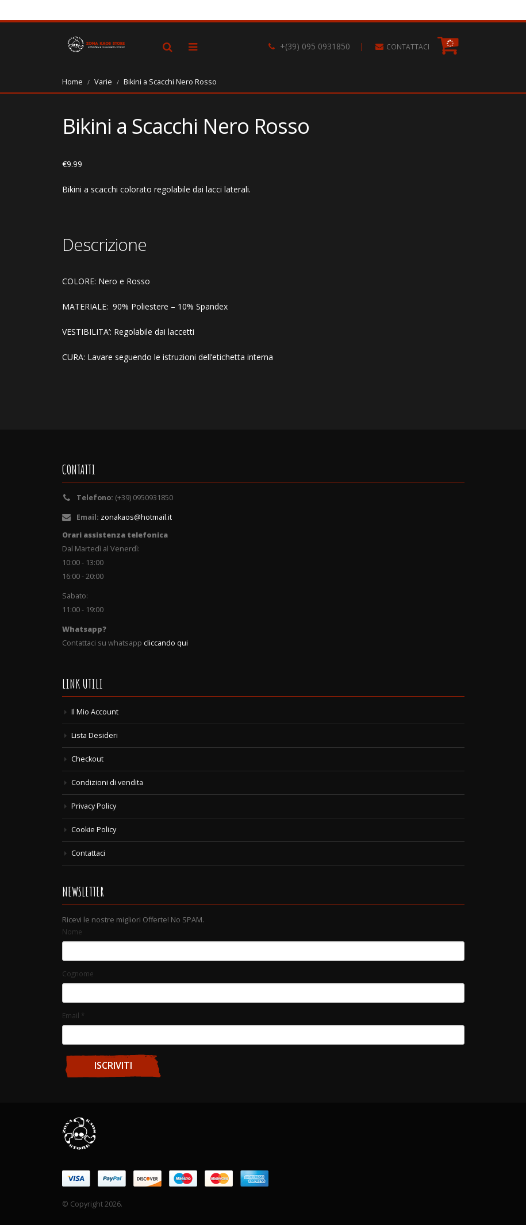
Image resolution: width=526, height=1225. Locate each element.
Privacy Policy (93, 806)
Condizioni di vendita (107, 782)
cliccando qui (166, 643)
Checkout (87, 759)
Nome (72, 931)
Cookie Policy (93, 829)
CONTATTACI (407, 47)
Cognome (78, 973)
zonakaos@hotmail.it (136, 517)
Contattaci (88, 853)
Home (72, 82)
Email (73, 1015)
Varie (103, 82)
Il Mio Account (94, 712)
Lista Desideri (94, 735)
